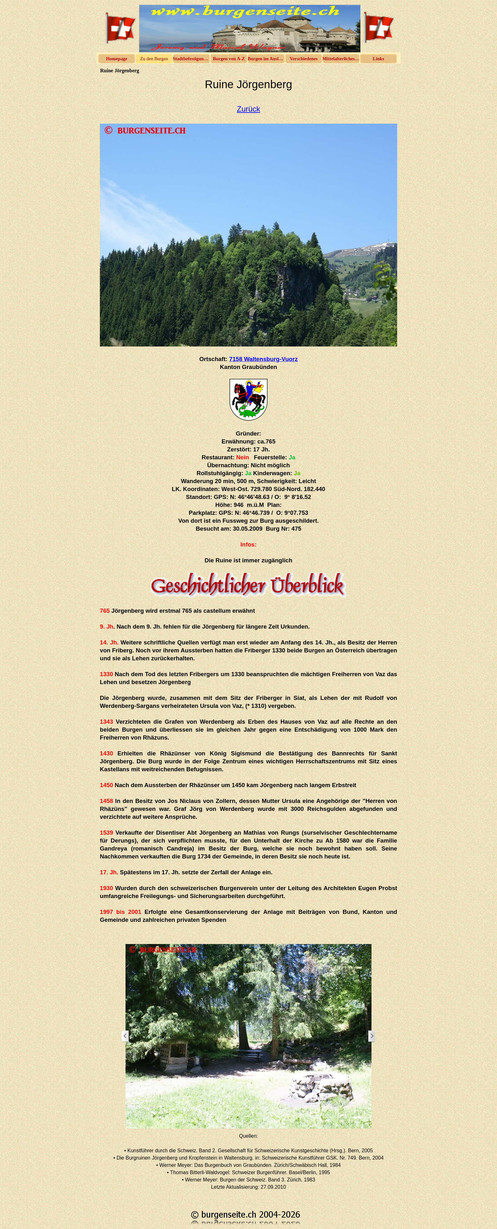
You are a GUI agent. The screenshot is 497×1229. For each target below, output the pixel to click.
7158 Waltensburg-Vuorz (263, 359)
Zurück (248, 109)
